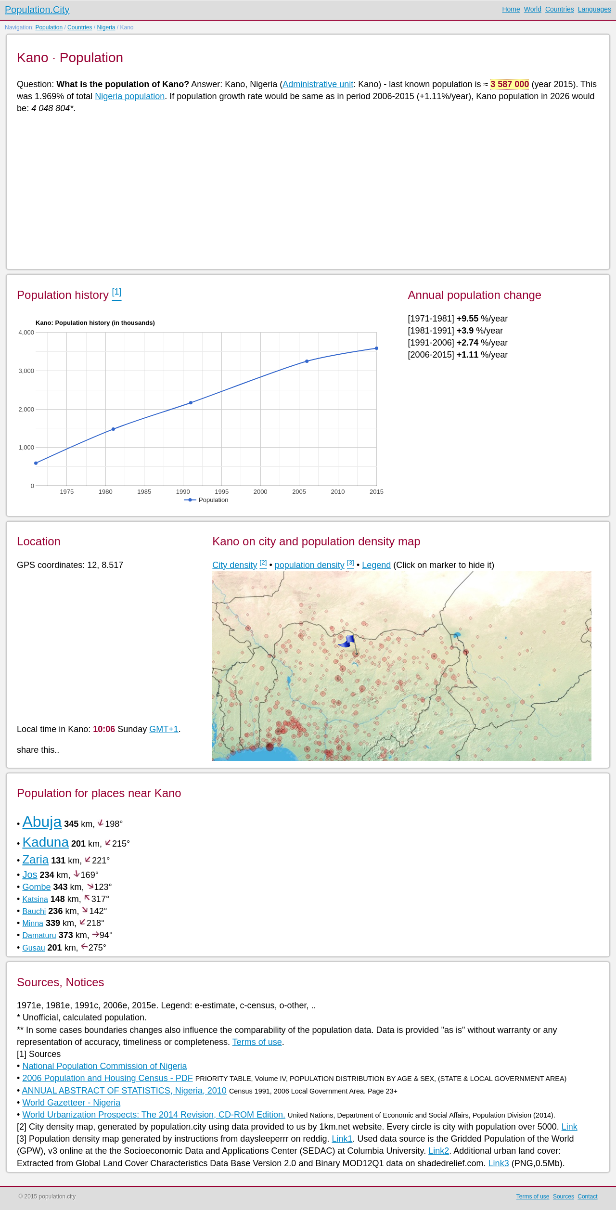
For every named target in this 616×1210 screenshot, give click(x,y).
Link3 (498, 1163)
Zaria (35, 859)
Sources (563, 1196)
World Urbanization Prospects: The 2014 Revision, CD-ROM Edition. (153, 1115)
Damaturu (39, 935)
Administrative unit (317, 84)
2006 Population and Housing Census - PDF (107, 1078)
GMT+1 (164, 729)
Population (49, 27)
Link (570, 1127)
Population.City (37, 9)
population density (310, 565)
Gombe (36, 887)
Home (511, 9)
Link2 (438, 1151)
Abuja (42, 821)
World (532, 9)
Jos (29, 874)
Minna (32, 923)
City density (234, 565)
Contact (587, 1196)
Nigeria (106, 27)
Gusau (33, 948)
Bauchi (34, 911)
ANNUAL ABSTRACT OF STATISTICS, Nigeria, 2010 (124, 1090)
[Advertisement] (305, 190)
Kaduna (45, 842)
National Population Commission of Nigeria (104, 1066)
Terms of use (257, 1042)
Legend (376, 565)
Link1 (342, 1139)
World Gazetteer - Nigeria (71, 1102)
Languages (594, 9)
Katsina (35, 899)
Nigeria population (130, 96)
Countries (559, 9)
